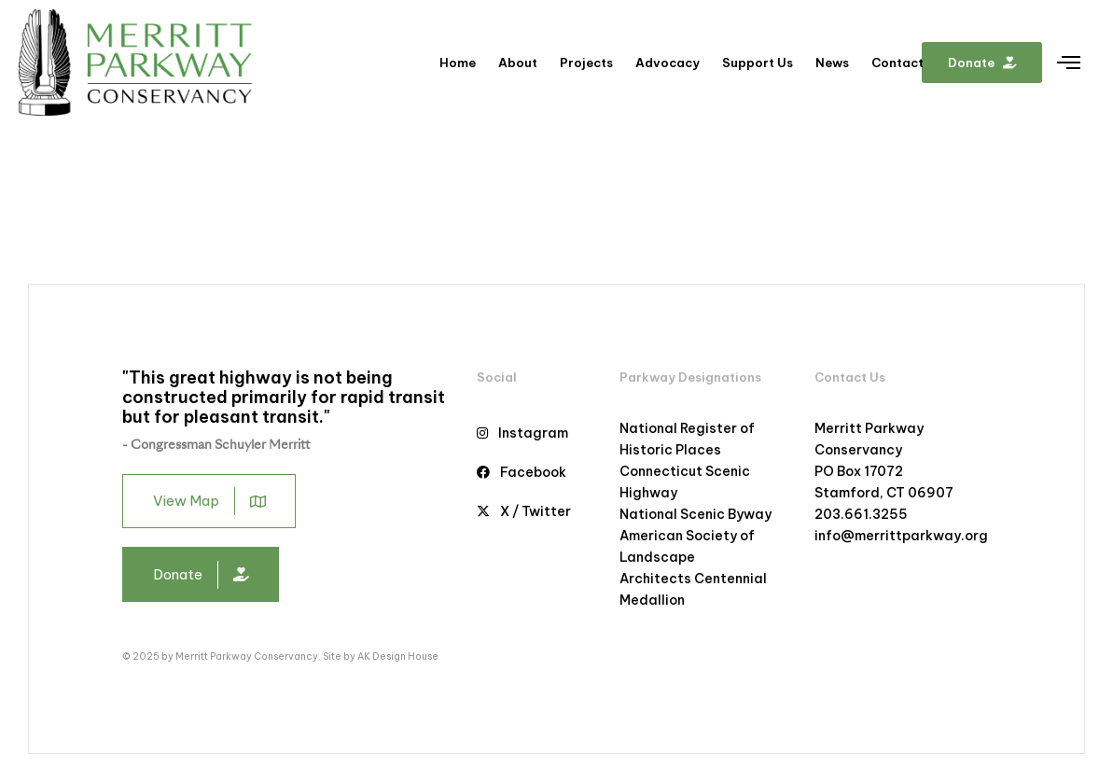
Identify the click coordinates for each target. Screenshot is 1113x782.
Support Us (757, 62)
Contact (897, 62)
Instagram (522, 433)
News (832, 62)
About (517, 62)
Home (457, 62)
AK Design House (397, 656)
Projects (586, 62)
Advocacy (667, 62)
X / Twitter (524, 511)
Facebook (521, 472)
